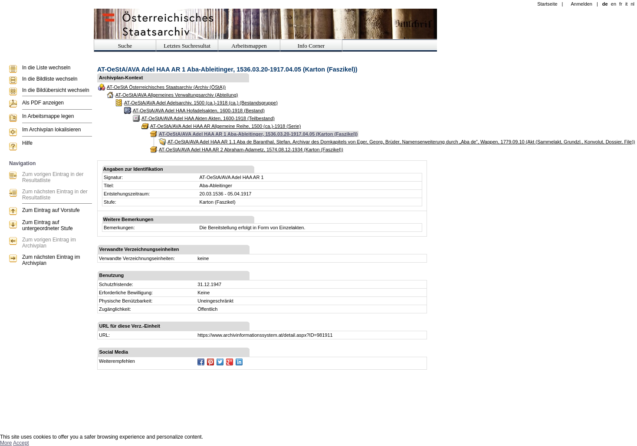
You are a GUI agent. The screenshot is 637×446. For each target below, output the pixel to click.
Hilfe (27, 143)
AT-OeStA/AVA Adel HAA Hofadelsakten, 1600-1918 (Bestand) (199, 110)
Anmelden (581, 4)
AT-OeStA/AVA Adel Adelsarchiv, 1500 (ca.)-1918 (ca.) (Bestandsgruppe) (201, 102)
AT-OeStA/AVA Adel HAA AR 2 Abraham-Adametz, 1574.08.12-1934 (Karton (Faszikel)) (251, 149)
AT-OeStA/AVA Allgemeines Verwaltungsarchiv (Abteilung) (176, 95)
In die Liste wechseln (46, 68)
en (613, 4)
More (6, 443)
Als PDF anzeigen (43, 103)
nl (632, 4)
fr (620, 4)
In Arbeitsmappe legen (48, 116)
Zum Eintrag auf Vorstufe (51, 210)
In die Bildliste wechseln (49, 79)
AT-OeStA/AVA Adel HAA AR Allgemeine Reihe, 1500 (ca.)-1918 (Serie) (225, 126)
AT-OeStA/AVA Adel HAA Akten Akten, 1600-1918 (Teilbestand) (208, 118)
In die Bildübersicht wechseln (55, 90)
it (626, 4)
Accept (21, 443)
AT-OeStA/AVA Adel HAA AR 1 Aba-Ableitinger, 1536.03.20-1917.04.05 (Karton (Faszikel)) (258, 134)
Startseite (547, 4)
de (605, 4)
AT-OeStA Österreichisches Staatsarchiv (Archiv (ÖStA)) (166, 87)
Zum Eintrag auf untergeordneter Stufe (47, 225)
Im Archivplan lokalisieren (51, 130)
